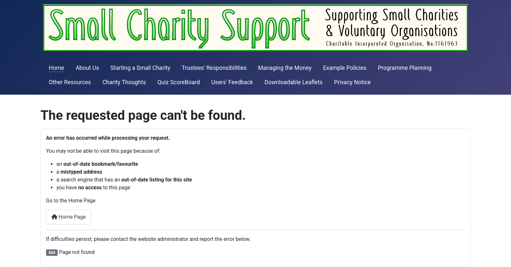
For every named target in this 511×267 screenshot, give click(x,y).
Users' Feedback (232, 82)
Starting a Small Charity (140, 68)
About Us (87, 68)
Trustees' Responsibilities (214, 68)
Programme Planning (404, 68)
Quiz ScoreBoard (178, 82)
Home (56, 68)
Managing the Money (285, 68)
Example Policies (344, 68)
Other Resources (70, 82)
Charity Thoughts (124, 82)
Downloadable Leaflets (294, 82)
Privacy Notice (352, 82)
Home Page (68, 217)
